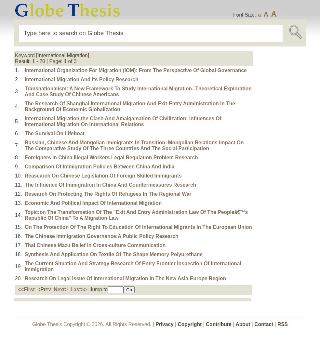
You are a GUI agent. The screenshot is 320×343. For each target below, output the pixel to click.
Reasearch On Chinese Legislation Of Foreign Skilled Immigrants (103, 175)
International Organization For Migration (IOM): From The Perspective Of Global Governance (136, 70)
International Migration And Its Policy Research (81, 79)
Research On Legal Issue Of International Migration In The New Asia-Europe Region (125, 278)
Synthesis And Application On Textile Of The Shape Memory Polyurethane (114, 254)
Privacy (164, 324)
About (242, 324)
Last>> (79, 289)
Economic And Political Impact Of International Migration (93, 203)
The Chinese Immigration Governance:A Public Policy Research (102, 236)
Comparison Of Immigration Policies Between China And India (99, 166)
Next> (61, 289)
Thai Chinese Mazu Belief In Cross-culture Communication (95, 245)
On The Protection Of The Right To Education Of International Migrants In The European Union (138, 227)
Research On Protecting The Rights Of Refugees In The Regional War (108, 194)
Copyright (190, 324)
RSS (282, 324)
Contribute (219, 324)
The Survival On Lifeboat (55, 133)
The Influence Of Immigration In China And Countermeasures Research (110, 185)
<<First (26, 289)
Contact (264, 324)
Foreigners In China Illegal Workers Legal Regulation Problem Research (111, 157)
